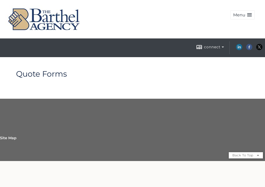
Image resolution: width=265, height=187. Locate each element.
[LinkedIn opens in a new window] (239, 48)
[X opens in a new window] (259, 48)
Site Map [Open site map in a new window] (8, 138)
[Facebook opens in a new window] (249, 48)
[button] (242, 14)
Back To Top (245, 155)
